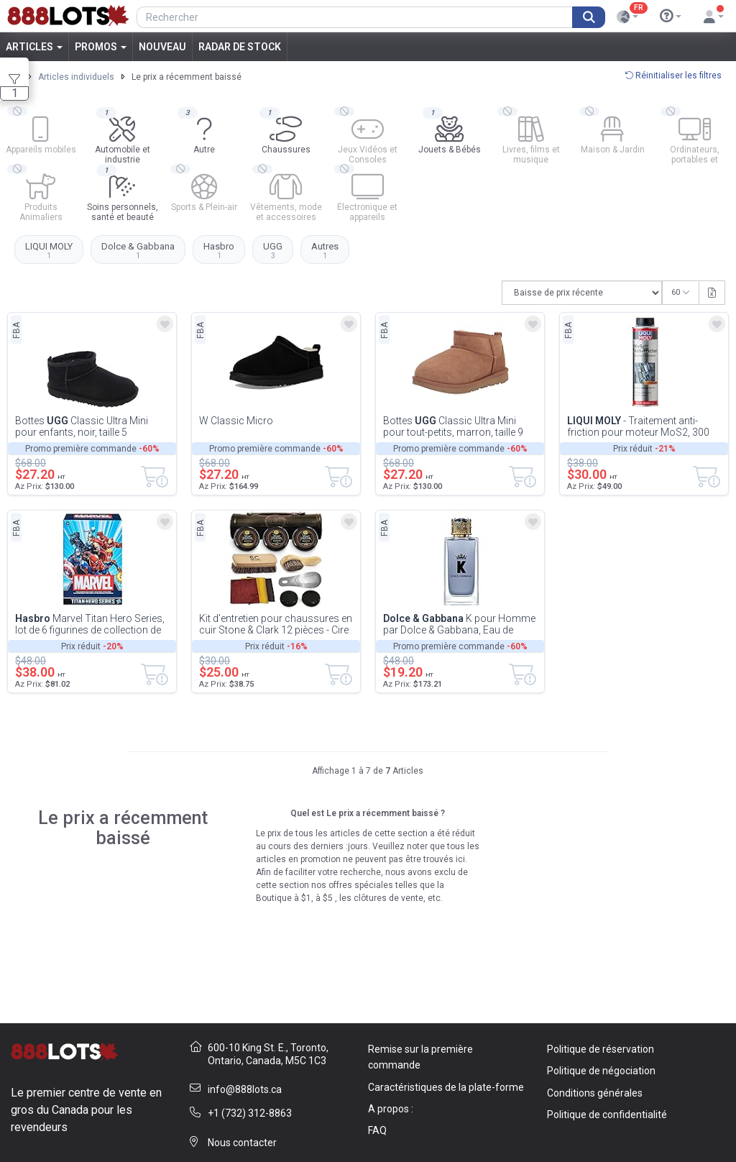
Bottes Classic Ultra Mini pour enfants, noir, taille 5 (81, 426)
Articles (34, 46)
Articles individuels (76, 77)
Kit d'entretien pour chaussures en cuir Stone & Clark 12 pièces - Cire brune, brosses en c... (275, 624)
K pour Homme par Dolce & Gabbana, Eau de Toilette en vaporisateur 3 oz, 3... (459, 624)
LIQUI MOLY (49, 250)
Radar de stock (239, 46)
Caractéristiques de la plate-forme (446, 1087)
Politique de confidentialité (607, 1114)
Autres (325, 250)
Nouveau (162, 46)
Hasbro (218, 250)
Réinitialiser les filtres (673, 75)
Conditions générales (595, 1093)
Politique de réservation (600, 1049)
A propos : (390, 1109)
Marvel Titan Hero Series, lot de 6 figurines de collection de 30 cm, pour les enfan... (90, 624)
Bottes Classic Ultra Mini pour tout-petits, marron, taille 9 (453, 426)
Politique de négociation (601, 1070)
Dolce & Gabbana (138, 250)
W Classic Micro (236, 420)
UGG (272, 250)
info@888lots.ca (245, 1089)
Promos (100, 46)
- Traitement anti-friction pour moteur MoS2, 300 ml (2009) (638, 426)
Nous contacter (242, 1142)
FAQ (377, 1130)
